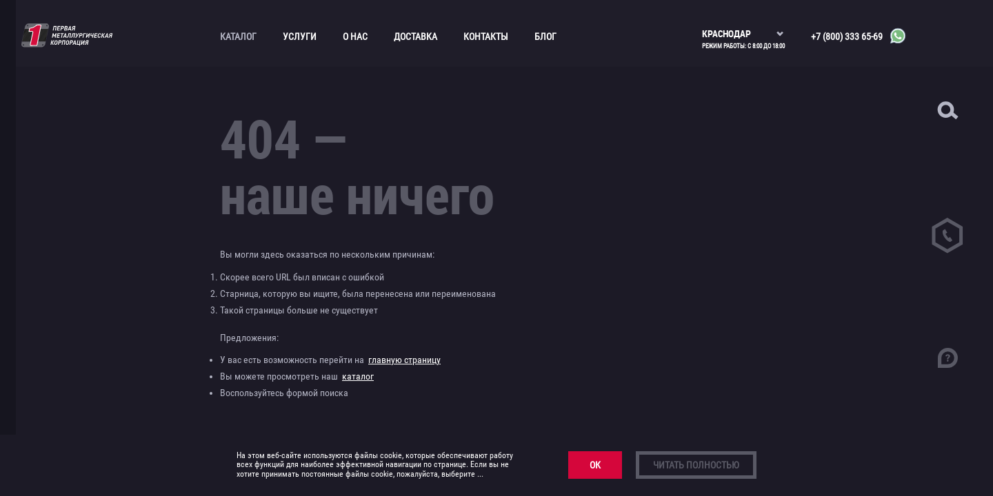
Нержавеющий (70, 215)
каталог (358, 376)
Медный (57, 197)
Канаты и (60, 143)
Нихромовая (74, 334)
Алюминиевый (70, 78)
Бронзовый (63, 125)
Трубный (59, 298)
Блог (545, 36)
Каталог (238, 36)
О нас (355, 36)
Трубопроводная (54, 274)
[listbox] (743, 27)
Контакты (485, 36)
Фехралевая (73, 353)
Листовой (60, 179)
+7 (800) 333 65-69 (847, 36)
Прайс (49, 316)
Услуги (300, 36)
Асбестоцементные (59, 101)
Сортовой (60, 251)
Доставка (415, 36)
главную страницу (404, 359)
